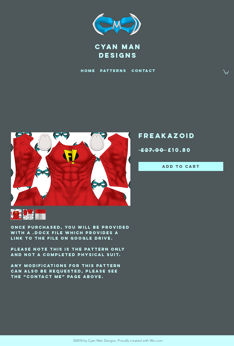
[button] (226, 71)
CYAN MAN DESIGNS (118, 51)
